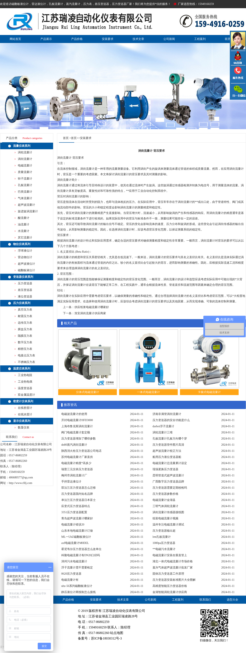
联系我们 (205, 599)
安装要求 (107, 39)
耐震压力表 (25, 316)
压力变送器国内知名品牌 (77, 493)
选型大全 (232, 599)
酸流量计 (23, 217)
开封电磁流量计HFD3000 (77, 420)
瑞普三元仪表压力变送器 (77, 469)
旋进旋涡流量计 (28, 211)
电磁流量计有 (70, 579)
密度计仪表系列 (23, 401)
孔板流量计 (25, 185)
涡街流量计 (25, 158)
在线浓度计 (25, 414)
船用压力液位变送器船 (167, 457)
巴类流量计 (25, 191)
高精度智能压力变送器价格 (170, 585)
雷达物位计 (25, 257)
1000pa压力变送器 (164, 543)
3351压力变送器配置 (74, 512)
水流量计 (23, 231)
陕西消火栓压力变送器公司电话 (81, 450)
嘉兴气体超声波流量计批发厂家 (173, 567)
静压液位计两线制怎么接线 (78, 592)
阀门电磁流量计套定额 (75, 432)
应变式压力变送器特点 (75, 506)
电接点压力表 (26, 355)
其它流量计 (25, 237)
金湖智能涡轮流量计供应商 (170, 592)
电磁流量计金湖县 (164, 500)
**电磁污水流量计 (164, 549)
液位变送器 (25, 296)
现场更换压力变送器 (165, 469)
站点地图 (116, 633)
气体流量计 (25, 198)
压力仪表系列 (21, 303)
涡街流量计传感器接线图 (168, 512)
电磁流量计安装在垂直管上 (170, 555)
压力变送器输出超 (164, 530)
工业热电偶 (25, 381)
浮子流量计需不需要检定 (77, 567)
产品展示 (46, 39)
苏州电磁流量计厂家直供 (77, 457)
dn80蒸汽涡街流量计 (74, 444)
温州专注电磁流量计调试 (168, 524)
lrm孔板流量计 (162, 536)
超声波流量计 (26, 204)
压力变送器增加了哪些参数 (78, 438)
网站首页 (15, 39)
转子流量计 (25, 178)
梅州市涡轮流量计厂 (74, 475)
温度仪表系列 (21, 368)
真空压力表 (25, 309)
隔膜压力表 (25, 335)
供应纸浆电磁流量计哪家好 (91, 307)
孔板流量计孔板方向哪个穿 (170, 438)
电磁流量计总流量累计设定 (170, 463)
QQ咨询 (238, 58)
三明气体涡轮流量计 (165, 506)
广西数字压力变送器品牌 (168, 481)
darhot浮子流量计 (163, 426)
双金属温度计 (26, 394)
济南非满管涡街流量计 (167, 414)
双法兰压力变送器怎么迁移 (78, 487)
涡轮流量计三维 (163, 432)
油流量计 (23, 224)
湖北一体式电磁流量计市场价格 (173, 561)
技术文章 (138, 39)
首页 (66, 138)
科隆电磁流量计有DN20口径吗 (80, 555)
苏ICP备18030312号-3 (106, 638)
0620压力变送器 (71, 573)
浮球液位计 (25, 250)
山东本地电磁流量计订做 (77, 530)
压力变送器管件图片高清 (168, 444)
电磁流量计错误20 (72, 524)
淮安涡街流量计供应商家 (90, 313)
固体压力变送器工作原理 (168, 573)
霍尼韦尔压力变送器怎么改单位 (81, 549)
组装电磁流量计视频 (165, 518)
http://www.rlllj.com (20, 483)
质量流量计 (25, 172)
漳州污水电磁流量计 (74, 561)
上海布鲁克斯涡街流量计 (77, 426)
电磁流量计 (25, 165)
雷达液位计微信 (238, 91)
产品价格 (77, 39)
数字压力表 (25, 342)
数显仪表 (23, 427)
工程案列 (200, 39)
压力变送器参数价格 (165, 493)
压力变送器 (25, 283)
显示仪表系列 (21, 421)
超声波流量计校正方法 (167, 450)
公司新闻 (169, 39)
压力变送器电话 (238, 74)
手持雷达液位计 (71, 481)
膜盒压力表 (25, 329)
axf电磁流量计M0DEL (75, 543)
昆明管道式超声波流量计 (168, 475)
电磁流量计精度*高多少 (76, 463)
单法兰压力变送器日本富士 (78, 500)
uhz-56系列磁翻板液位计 (76, 585)
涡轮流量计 (25, 152)
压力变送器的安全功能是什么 (171, 420)
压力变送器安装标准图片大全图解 (174, 579)
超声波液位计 (26, 263)
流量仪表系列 (21, 145)
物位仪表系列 (21, 244)
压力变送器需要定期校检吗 (170, 487)
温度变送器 (25, 388)
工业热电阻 (25, 375)
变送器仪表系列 (23, 276)
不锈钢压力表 (26, 362)
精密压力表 (25, 348)
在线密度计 (25, 407)
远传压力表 (25, 322)
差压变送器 (25, 289)
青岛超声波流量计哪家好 (77, 518)
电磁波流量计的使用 (74, 414)
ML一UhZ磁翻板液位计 (76, 536)
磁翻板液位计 (26, 270)
